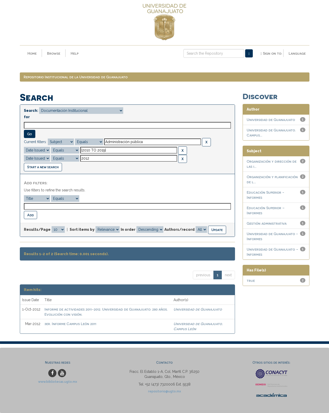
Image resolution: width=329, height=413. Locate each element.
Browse (53, 53)
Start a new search (43, 167)
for (27, 117)
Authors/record (179, 229)
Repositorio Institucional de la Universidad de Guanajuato (76, 77)
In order (128, 229)
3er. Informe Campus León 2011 (70, 324)
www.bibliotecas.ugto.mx (57, 382)
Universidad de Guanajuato (198, 309)
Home (32, 53)
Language (297, 53)
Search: (31, 111)
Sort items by (82, 229)
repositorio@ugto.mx (164, 391)
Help (75, 53)
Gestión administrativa (267, 223)
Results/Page (37, 229)
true (251, 280)
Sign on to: (271, 53)
